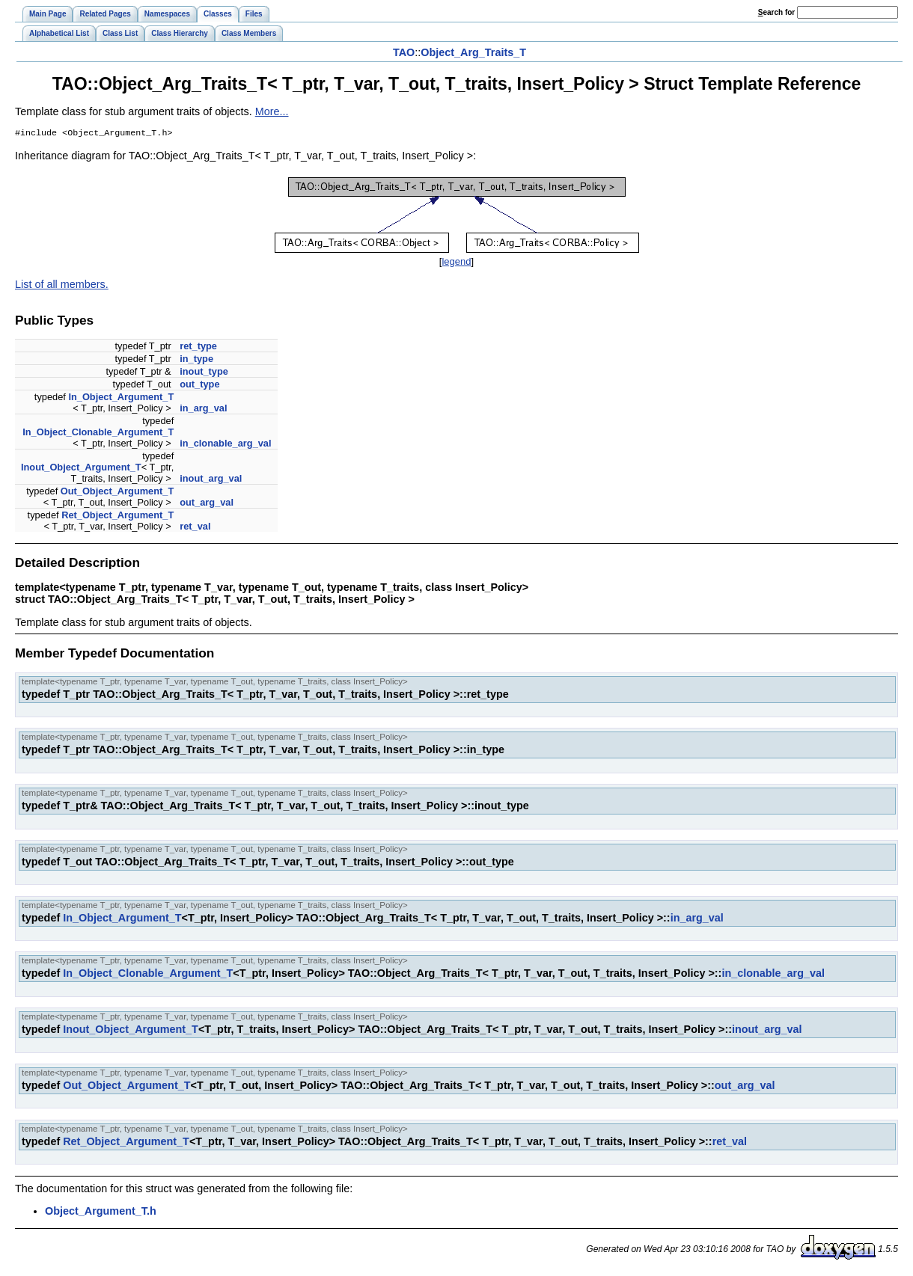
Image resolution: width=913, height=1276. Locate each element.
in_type (196, 360)
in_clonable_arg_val (225, 444)
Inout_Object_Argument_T (81, 468)
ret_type (198, 347)
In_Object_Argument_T (121, 398)
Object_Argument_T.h (100, 1212)
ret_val (195, 527)
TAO (404, 52)
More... (272, 111)
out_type (199, 385)
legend (456, 263)
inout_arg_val (211, 479)
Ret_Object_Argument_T (117, 516)
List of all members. (62, 286)
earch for (776, 12)
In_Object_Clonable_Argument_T (98, 433)
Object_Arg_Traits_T (473, 52)
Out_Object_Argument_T (117, 492)
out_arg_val (206, 503)
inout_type (204, 372)
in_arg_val (203, 409)
